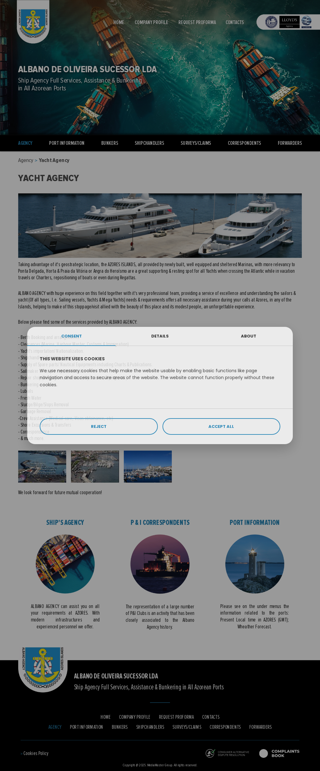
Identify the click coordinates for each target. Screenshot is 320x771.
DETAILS (160, 336)
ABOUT (248, 336)
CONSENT (71, 336)
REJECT (99, 426)
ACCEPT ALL (221, 426)
